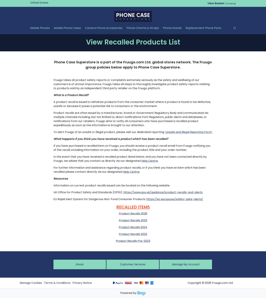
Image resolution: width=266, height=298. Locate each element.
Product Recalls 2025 (133, 220)
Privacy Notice (82, 283)
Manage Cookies (31, 283)
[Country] (44, 2)
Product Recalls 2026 (133, 213)
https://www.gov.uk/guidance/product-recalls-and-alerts (163, 192)
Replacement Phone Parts (203, 28)
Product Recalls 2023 (133, 234)
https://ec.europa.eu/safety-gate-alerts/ (174, 199)
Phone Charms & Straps (142, 28)
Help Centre (149, 161)
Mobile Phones (40, 28)
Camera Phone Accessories (103, 28)
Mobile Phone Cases (67, 28)
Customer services (133, 264)
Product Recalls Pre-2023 (133, 241)
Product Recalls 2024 (133, 227)
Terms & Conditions (57, 283)
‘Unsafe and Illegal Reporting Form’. (189, 132)
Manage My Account (186, 264)
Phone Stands (172, 28)
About (80, 264)
